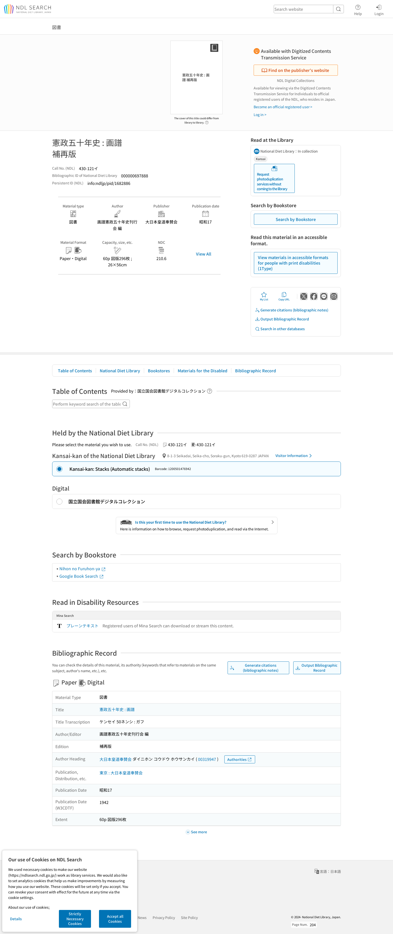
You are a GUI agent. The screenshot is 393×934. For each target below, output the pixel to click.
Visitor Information (294, 456)
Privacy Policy (164, 917)
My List (264, 296)
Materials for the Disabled (202, 371)
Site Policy (189, 917)
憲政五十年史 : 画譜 (117, 709)
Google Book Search (81, 576)
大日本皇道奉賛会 (116, 759)
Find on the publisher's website (295, 70)
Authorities (239, 759)
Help (358, 9)
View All (203, 254)
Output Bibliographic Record (282, 319)
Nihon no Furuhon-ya (82, 568)
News (142, 917)
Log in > (260, 114)
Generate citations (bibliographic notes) (291, 310)
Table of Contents (75, 371)
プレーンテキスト (82, 626)
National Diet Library (120, 371)
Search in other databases (280, 328)
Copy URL (284, 296)
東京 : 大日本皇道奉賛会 (121, 773)
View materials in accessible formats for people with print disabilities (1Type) (293, 263)
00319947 (207, 759)
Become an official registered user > (283, 106)
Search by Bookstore (296, 219)
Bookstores (159, 371)
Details (16, 918)
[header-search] (309, 9)
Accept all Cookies (115, 919)
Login (379, 9)
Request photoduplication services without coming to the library (272, 178)
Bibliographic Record (255, 371)
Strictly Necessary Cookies (75, 918)
